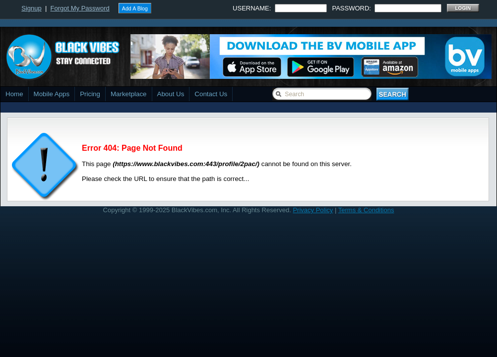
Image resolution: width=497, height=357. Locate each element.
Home (14, 94)
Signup (31, 8)
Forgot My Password (80, 8)
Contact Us (210, 94)
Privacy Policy (313, 210)
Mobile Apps (52, 94)
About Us (171, 94)
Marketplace (129, 94)
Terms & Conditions (366, 210)
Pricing (90, 94)
